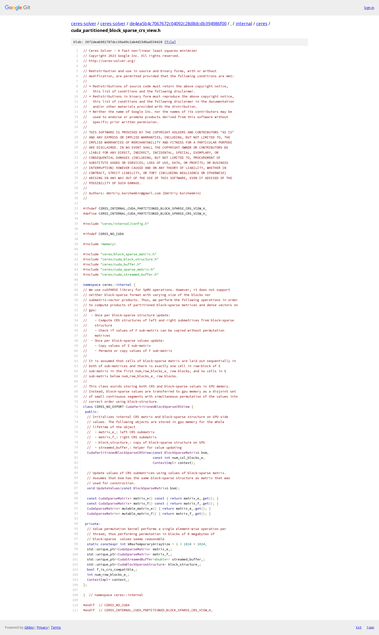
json (370, 627)
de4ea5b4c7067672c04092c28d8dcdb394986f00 (178, 23)
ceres (261, 23)
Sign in (369, 7)
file (170, 42)
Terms (56, 627)
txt (359, 627)
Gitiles (29, 627)
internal (244, 23)
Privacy (42, 627)
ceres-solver (83, 23)
